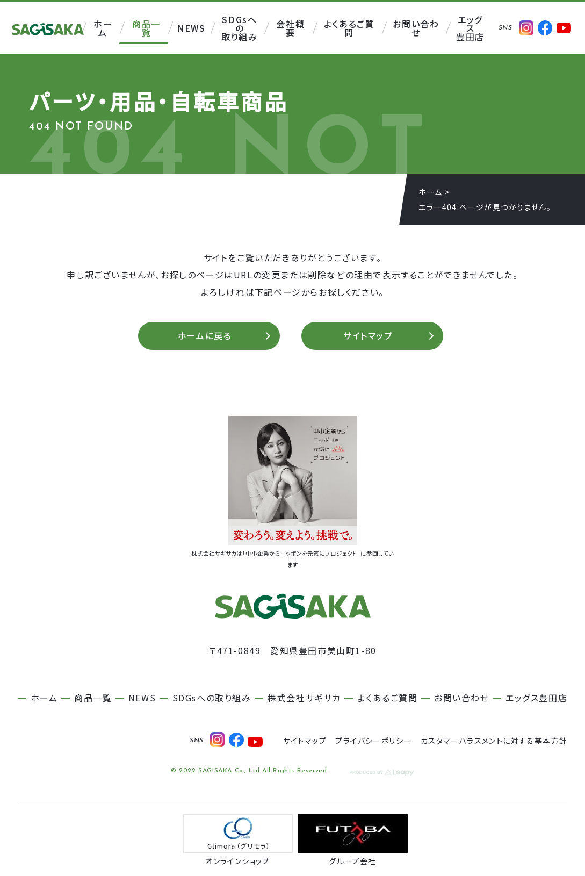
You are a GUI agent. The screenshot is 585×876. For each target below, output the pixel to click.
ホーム (430, 191)
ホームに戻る (205, 337)
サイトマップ (368, 337)
